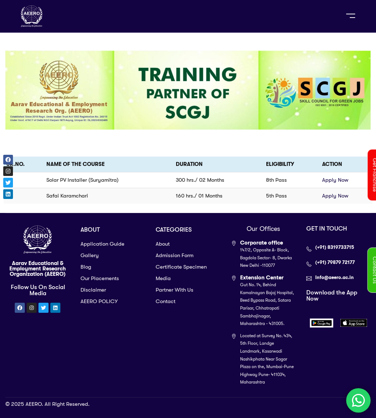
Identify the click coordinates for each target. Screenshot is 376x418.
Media (163, 278)
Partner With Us (174, 290)
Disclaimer (93, 290)
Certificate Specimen (181, 267)
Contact (165, 301)
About (163, 244)
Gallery (90, 255)
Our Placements (100, 278)
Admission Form (174, 255)
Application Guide (102, 244)
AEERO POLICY (99, 301)
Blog (86, 267)
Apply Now (335, 180)
